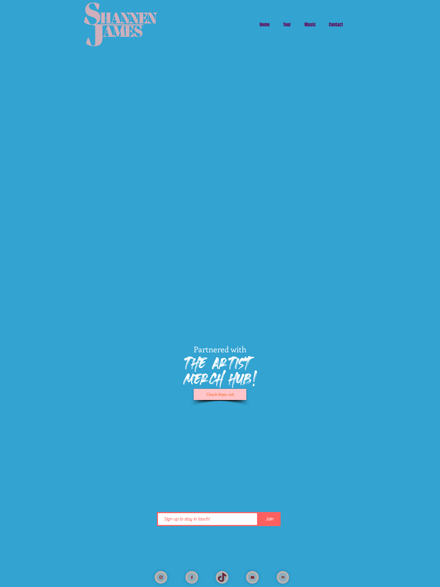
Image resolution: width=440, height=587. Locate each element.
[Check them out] (220, 394)
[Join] (269, 519)
